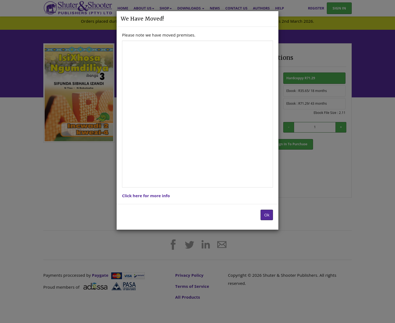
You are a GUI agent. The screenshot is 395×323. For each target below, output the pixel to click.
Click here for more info (146, 195)
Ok (266, 214)
